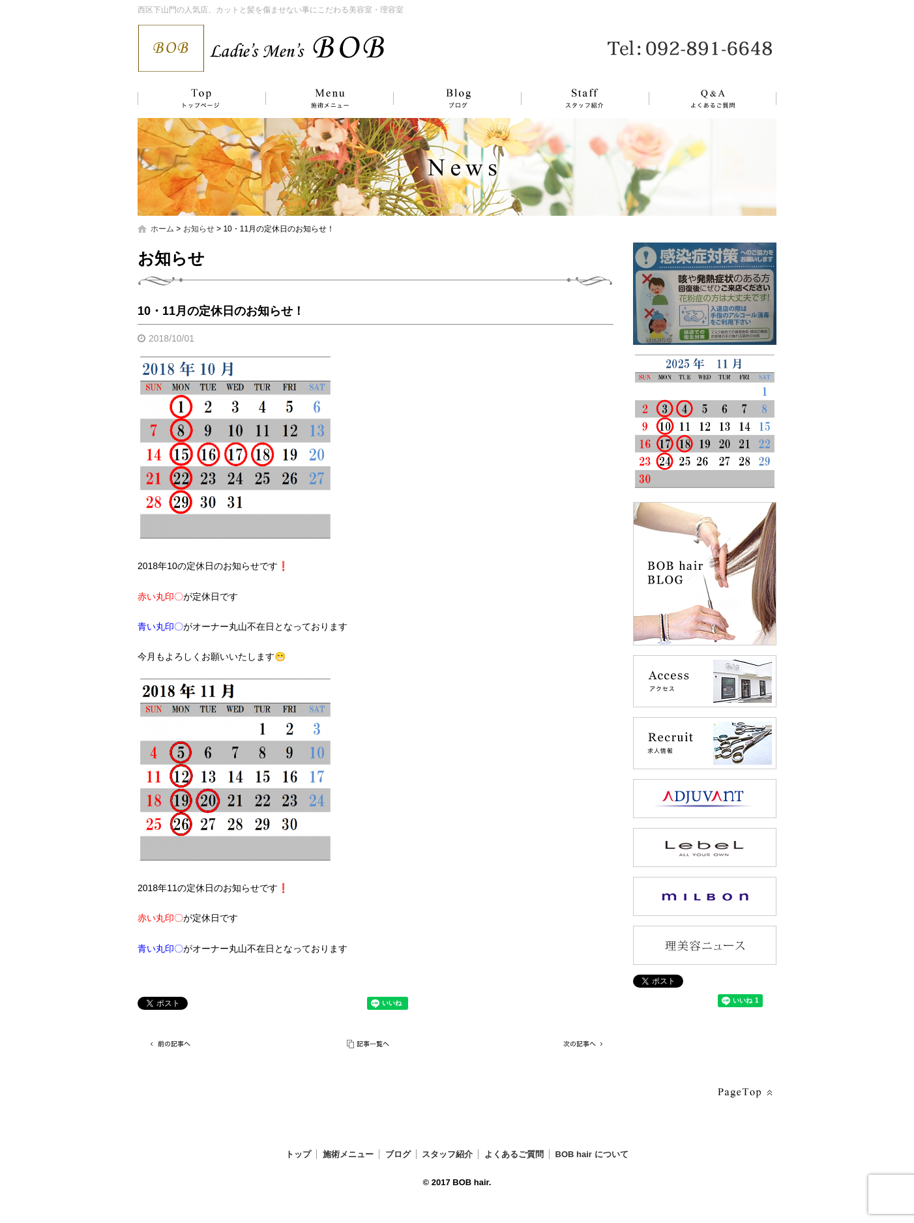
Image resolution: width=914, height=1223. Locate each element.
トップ (199, 98)
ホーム (162, 228)
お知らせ (198, 228)
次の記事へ (580, 1044)
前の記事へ (170, 1044)
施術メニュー (323, 98)
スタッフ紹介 (571, 98)
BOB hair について (591, 1154)
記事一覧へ (369, 1044)
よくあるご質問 (704, 98)
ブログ (447, 98)
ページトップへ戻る (743, 1093)
